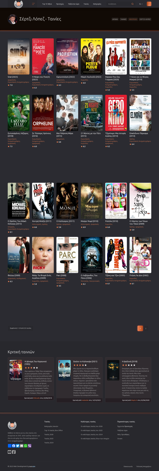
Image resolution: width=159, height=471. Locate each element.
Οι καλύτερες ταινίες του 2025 (91, 430)
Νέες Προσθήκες (123, 434)
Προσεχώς (60, 4)
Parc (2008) (61, 275)
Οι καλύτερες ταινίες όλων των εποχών (95, 438)
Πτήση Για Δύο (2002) (139, 275)
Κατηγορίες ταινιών (51, 426)
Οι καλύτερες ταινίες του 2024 (91, 434)
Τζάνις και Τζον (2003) (115, 275)
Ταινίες (86, 4)
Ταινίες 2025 (48, 438)
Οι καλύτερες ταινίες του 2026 (91, 426)
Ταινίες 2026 (48, 434)
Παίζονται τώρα (73, 4)
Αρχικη (115, 19)
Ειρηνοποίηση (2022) (65, 77)
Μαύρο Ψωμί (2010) (89, 221)
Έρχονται (125, 426)
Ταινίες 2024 (48, 443)
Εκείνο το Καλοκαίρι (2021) (85, 361)
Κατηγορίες (97, 4)
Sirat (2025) (13, 77)
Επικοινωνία (128, 466)
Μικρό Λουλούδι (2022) (91, 77)
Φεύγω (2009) (14, 275)
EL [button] (141, 4)
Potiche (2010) (111, 221)
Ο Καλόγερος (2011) (65, 221)
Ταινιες (123, 19)
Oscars (119, 438)
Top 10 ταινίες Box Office (53, 430)
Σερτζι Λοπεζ (145, 19)
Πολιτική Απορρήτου (143, 466)
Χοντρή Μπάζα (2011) (41, 221)
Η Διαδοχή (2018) (129, 361)
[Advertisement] (79, 164)
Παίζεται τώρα (122, 430)
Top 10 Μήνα (47, 4)
